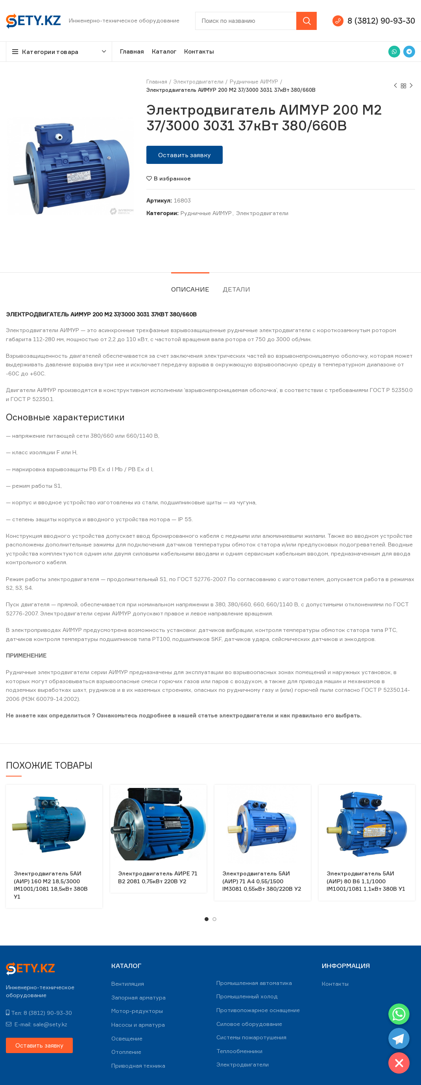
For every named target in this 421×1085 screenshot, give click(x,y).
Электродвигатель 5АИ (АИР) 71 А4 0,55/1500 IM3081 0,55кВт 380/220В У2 (261, 881)
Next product (411, 85)
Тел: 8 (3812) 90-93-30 (39, 1012)
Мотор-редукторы (137, 1010)
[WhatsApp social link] (394, 52)
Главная (156, 81)
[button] (184, 155)
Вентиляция (127, 983)
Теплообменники (239, 1051)
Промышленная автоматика (254, 982)
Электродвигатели (198, 81)
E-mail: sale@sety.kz (36, 1024)
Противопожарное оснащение (258, 1010)
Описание (190, 289)
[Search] (256, 21)
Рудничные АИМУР (254, 81)
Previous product (395, 85)
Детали (236, 289)
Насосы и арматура (138, 1024)
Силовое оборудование (249, 1023)
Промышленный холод (247, 996)
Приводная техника (138, 1065)
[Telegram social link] (409, 52)
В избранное (172, 178)
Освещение (126, 1038)
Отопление (126, 1051)
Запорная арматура (138, 997)
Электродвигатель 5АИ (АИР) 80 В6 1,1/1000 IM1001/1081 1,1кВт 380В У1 (366, 881)
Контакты (335, 983)
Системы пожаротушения (251, 1037)
